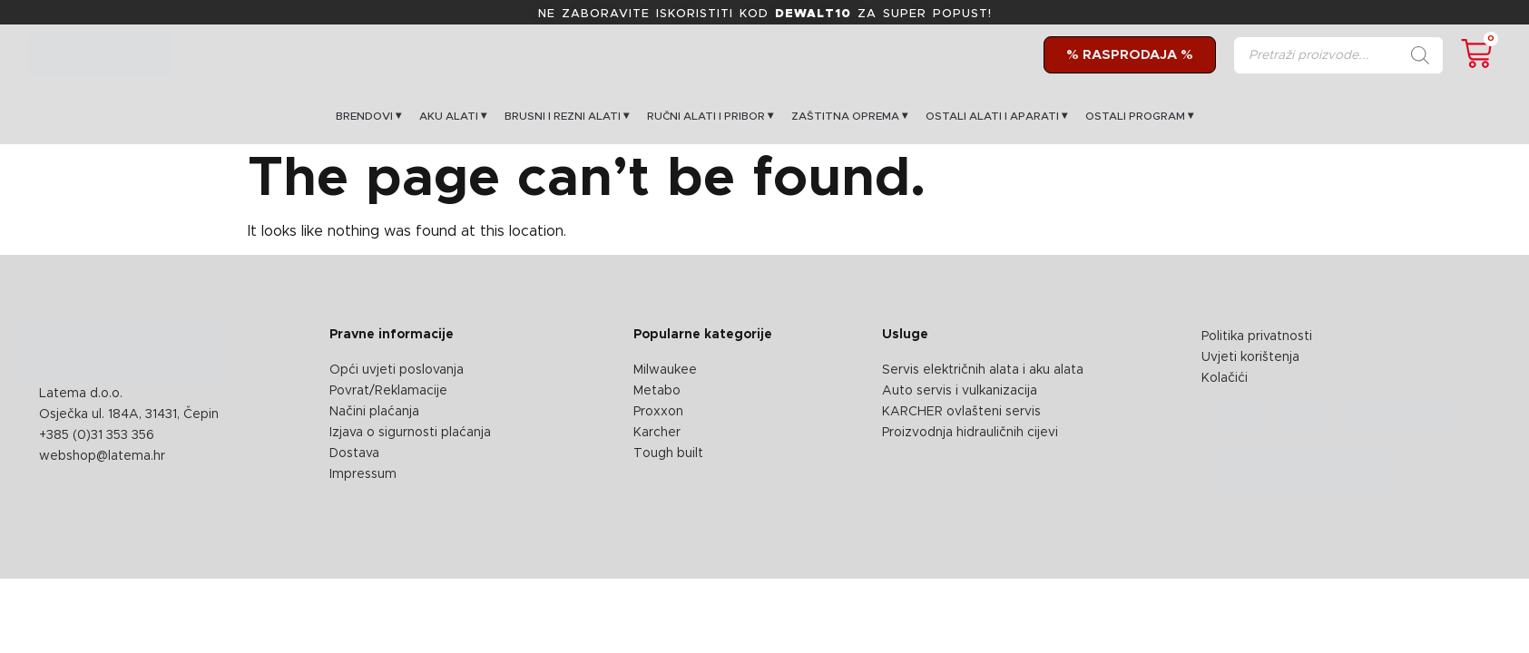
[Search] (1420, 55)
